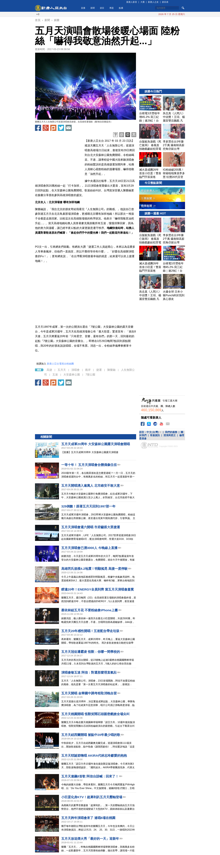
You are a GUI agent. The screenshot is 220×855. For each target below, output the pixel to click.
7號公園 (90, 374)
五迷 (55, 374)
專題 (111, 8)
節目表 (165, 2)
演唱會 (75, 369)
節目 (102, 8)
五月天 (62, 369)
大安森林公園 (71, 374)
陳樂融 (111, 369)
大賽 (142, 2)
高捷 (49, 369)
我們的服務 (171, 432)
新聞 (92, 8)
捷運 (99, 369)
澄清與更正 (169, 435)
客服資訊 (155, 435)
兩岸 (88, 369)
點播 (121, 8)
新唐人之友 (153, 2)
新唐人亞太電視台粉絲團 (60, 363)
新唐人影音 (131, 2)
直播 (83, 8)
